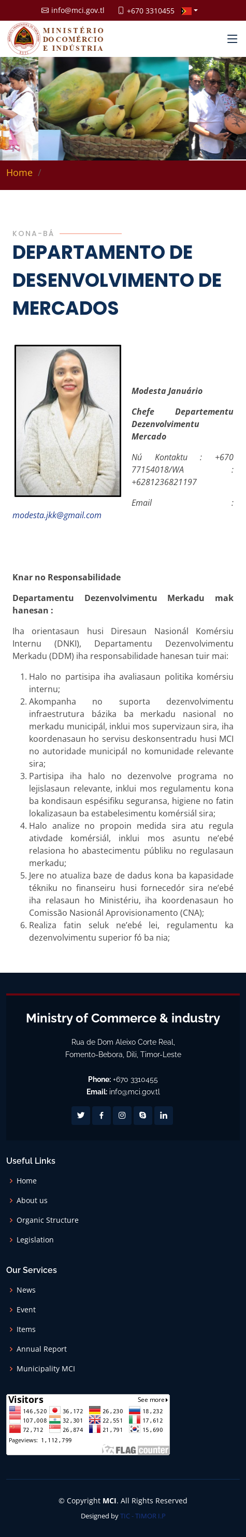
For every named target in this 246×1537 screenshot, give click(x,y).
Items (26, 1329)
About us (32, 1200)
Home (19, 172)
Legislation (35, 1239)
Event (26, 1309)
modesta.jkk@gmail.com (57, 515)
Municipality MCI (46, 1368)
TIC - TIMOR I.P (143, 1515)
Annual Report (42, 1349)
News (26, 1290)
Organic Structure (48, 1220)
